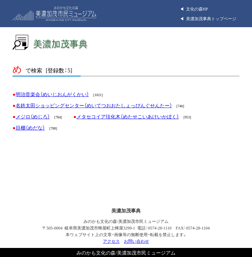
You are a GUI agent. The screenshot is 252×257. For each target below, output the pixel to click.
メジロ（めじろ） (33, 116)
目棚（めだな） (30, 127)
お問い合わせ (136, 241)
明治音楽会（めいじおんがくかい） (52, 94)
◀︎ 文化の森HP (194, 9)
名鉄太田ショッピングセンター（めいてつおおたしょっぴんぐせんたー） (94, 105)
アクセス (111, 241)
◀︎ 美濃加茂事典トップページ (208, 18)
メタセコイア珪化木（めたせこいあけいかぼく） (127, 116)
